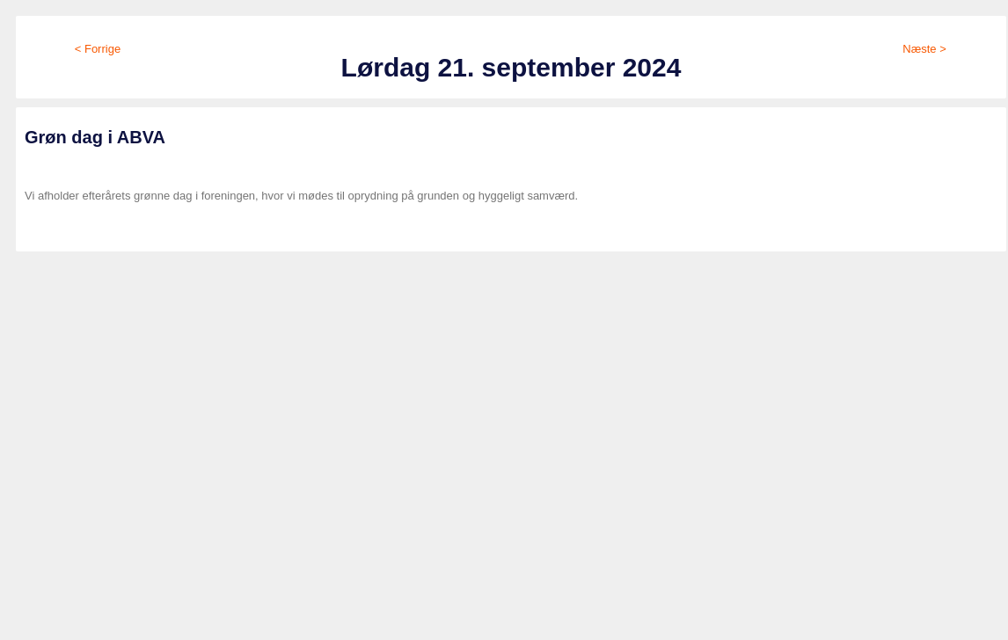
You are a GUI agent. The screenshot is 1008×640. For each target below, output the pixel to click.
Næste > (924, 48)
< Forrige (98, 48)
